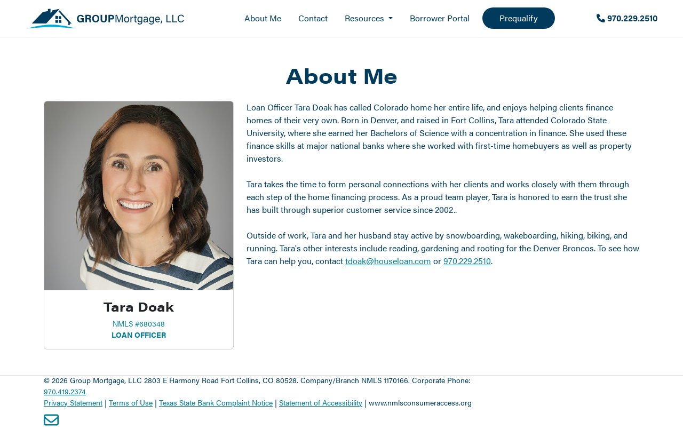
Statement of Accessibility (320, 402)
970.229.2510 (627, 18)
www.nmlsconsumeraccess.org (420, 402)
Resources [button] (365, 18)
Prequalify (518, 18)
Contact (313, 18)
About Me (262, 18)
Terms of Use (131, 402)
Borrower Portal (440, 18)
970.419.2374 (65, 391)
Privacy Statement (73, 402)
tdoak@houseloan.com (388, 261)
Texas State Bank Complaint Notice (216, 402)
